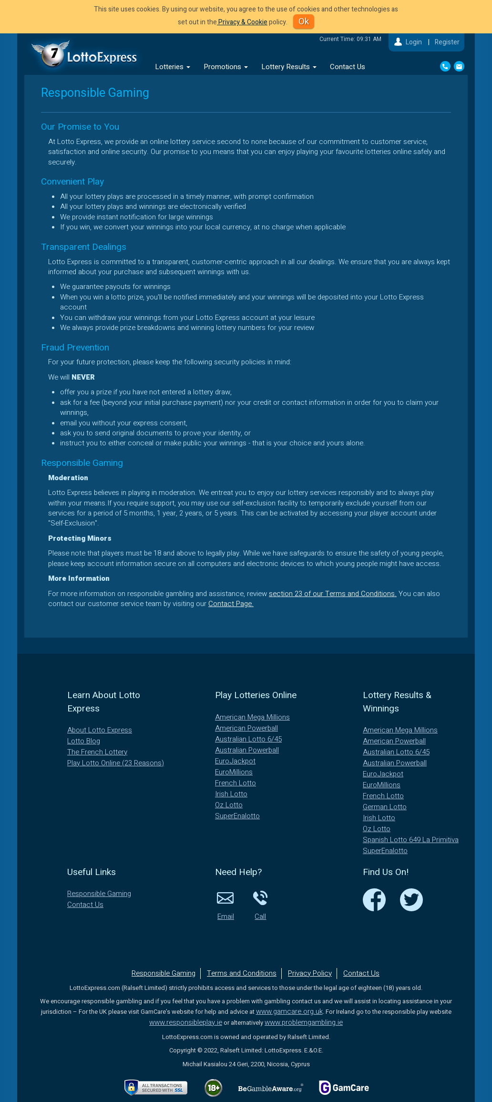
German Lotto (385, 807)
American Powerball (246, 728)
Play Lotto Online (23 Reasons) (115, 763)
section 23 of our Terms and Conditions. (333, 593)
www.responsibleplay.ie (185, 1022)
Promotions (226, 67)
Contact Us (347, 67)
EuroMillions (234, 772)
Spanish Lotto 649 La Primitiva (411, 839)
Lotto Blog (83, 741)
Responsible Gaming (99, 893)
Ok (303, 21)
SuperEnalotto (237, 816)
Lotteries (172, 67)
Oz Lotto (229, 805)
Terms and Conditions (242, 973)
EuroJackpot (235, 761)
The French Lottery (97, 752)
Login (414, 42)
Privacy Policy (310, 973)
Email (225, 905)
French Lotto (235, 783)
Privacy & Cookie (242, 22)
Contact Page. (231, 603)
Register (447, 42)
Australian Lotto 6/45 (248, 739)
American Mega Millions (252, 717)
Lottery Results (289, 67)
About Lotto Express (99, 730)
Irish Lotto (231, 794)
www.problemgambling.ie (304, 1022)
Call (260, 905)
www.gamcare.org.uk (289, 1011)
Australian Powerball (247, 750)
